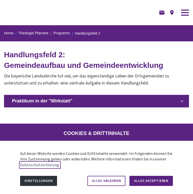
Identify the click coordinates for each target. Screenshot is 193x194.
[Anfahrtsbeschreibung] (172, 13)
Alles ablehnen (106, 180)
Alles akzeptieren (151, 180)
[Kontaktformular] (162, 13)
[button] (185, 13)
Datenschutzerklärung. (40, 165)
